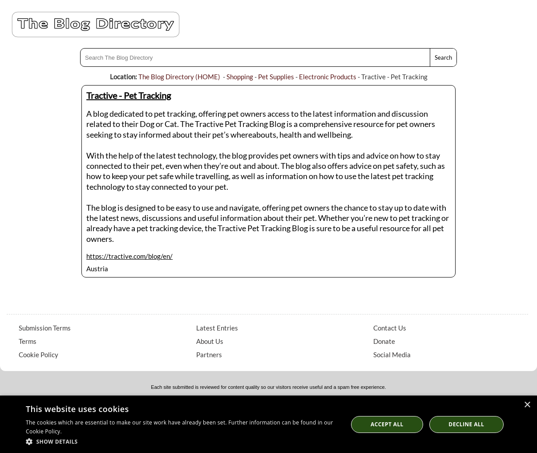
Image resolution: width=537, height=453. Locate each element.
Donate (384, 341)
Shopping (239, 77)
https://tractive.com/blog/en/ (129, 256)
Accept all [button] (387, 424)
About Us (209, 341)
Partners (209, 355)
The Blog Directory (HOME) (179, 77)
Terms (27, 341)
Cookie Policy (38, 355)
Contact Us (389, 328)
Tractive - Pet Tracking (128, 95)
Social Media (392, 355)
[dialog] (268, 424)
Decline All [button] (466, 424)
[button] (182, 441)
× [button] (527, 405)
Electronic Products (327, 77)
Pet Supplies (276, 77)
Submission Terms (45, 328)
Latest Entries (217, 328)
